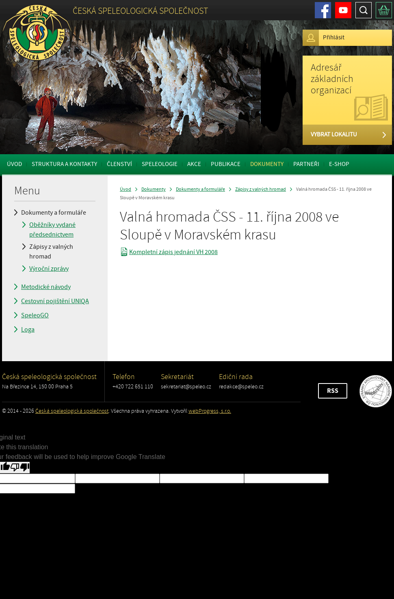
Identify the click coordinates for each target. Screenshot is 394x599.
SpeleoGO (35, 315)
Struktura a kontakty (64, 164)
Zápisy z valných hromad (51, 252)
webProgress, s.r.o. (209, 410)
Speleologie (160, 164)
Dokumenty (267, 164)
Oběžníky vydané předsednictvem (52, 230)
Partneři (306, 164)
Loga (28, 329)
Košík (384, 10)
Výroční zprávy (49, 269)
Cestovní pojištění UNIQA (55, 301)
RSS (332, 390)
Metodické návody (46, 287)
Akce (194, 164)
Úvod (14, 164)
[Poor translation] (20, 467)
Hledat (363, 10)
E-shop (339, 164)
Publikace (225, 164)
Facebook (323, 10)
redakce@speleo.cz (241, 386)
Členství (119, 164)
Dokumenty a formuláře (53, 213)
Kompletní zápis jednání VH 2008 (173, 252)
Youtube (343, 10)
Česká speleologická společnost (71, 410)
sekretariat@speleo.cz (186, 386)
